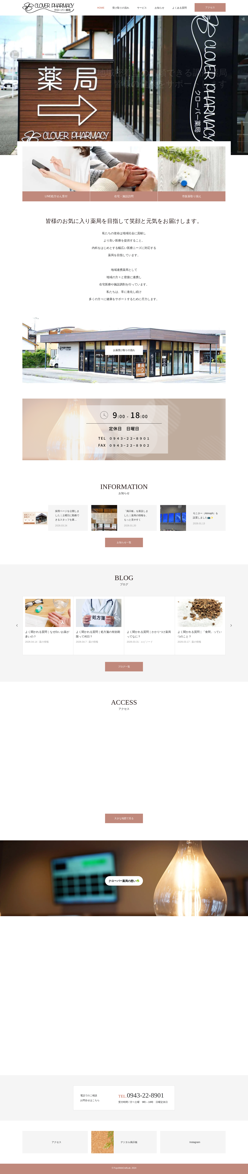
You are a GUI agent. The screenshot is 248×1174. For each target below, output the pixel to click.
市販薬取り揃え (191, 196)
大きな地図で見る (124, 818)
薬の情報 (44, 641)
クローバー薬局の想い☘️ (124, 880)
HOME (100, 7)
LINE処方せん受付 (56, 196)
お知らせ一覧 (124, 542)
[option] (124, 85)
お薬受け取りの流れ (124, 350)
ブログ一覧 (124, 666)
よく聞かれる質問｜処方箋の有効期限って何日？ (98, 634)
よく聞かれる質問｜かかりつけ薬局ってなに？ (149, 634)
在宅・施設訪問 (123, 196)
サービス (142, 7)
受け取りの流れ (120, 7)
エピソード (147, 641)
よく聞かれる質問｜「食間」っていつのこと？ (200, 634)
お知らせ (159, 7)
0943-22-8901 (145, 1095)
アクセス (210, 7)
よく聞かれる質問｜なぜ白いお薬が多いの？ (47, 634)
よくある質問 (179, 7)
